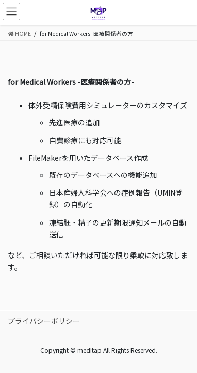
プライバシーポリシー (44, 321)
